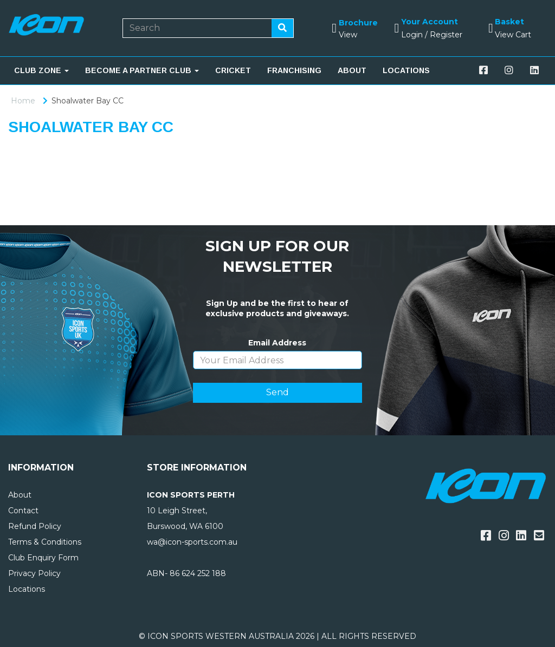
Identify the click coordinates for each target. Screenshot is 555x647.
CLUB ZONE (41, 70)
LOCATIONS (406, 70)
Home (23, 101)
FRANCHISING (294, 70)
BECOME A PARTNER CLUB (142, 70)
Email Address (277, 343)
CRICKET (233, 70)
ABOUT (352, 70)
